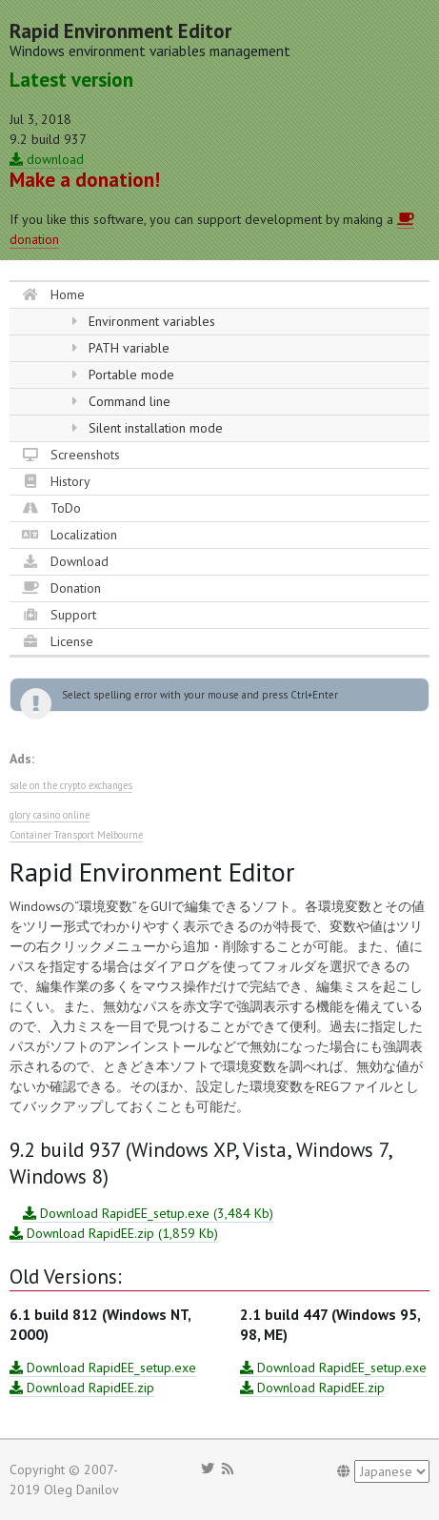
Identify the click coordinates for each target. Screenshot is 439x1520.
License (57, 641)
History (56, 481)
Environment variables (143, 321)
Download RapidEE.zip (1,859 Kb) (114, 1233)
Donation (61, 588)
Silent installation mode (147, 427)
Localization (69, 534)
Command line (121, 401)
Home (53, 294)
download (47, 159)
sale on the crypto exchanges (71, 785)
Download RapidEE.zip (82, 1387)
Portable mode (122, 374)
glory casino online (50, 814)
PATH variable (120, 347)
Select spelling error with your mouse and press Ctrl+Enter (200, 694)
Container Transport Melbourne (76, 834)
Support (59, 614)
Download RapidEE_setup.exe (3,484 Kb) (148, 1213)
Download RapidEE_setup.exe (103, 1367)
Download (65, 561)
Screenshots (71, 454)
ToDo (51, 508)
